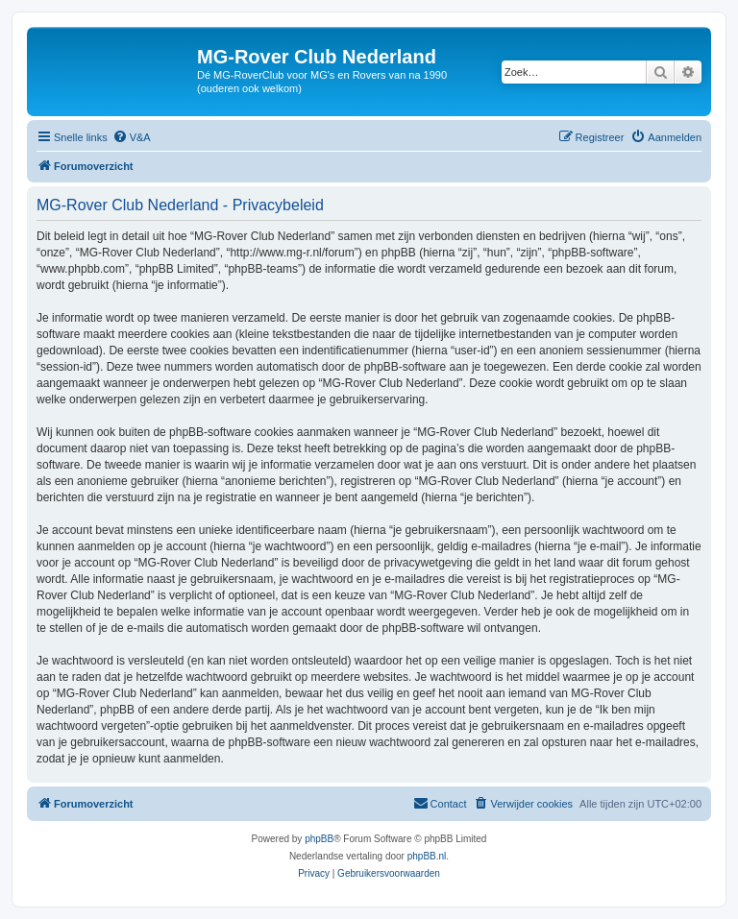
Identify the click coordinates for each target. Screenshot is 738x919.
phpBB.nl (427, 856)
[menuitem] (131, 137)
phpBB (319, 839)
